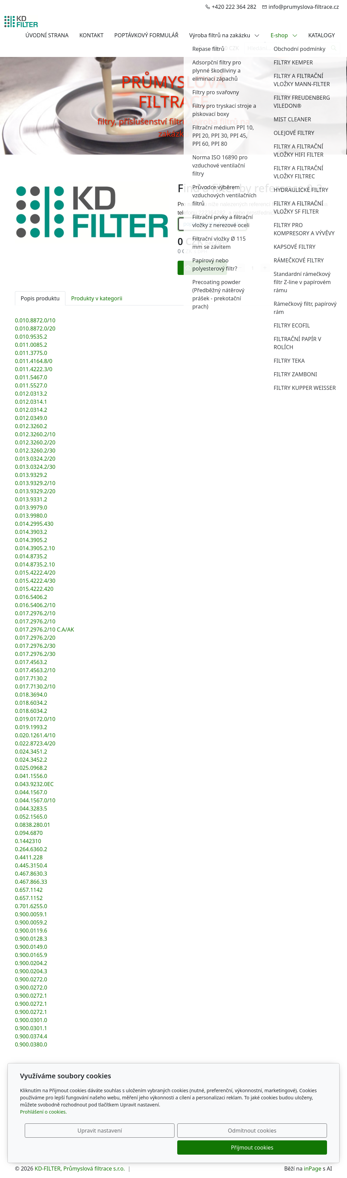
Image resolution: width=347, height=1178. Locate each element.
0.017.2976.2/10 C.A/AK (44, 629)
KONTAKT (91, 35)
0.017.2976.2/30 (35, 646)
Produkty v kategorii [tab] (96, 298)
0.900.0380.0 (31, 1044)
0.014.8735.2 (31, 556)
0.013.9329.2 (31, 475)
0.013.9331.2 (31, 499)
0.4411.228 (29, 857)
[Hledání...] (286, 48)
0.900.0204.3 (31, 971)
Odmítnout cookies (227, 1147)
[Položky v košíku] (216, 48)
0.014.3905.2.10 (35, 548)
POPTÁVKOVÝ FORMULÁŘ (146, 35)
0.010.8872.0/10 (35, 320)
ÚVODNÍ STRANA (46, 35)
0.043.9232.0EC (34, 784)
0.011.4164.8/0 (33, 361)
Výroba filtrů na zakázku (224, 35)
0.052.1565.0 (31, 816)
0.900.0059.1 (31, 914)
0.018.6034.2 (31, 702)
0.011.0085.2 (31, 344)
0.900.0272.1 (31, 995)
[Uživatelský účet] (200, 48)
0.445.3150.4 (31, 865)
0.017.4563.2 (31, 662)
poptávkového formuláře (212, 224)
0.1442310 (28, 841)
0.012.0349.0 (31, 418)
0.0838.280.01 (32, 824)
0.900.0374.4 (31, 1036)
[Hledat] (334, 48)
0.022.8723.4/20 (35, 743)
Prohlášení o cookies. (43, 1128)
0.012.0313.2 (31, 393)
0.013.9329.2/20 (35, 491)
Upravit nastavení (159, 1147)
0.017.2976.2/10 (35, 613)
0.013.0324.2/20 (35, 458)
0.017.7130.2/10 (35, 686)
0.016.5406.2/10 (35, 605)
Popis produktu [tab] (40, 298)
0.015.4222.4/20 (35, 572)
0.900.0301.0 (31, 1020)
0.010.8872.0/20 (35, 328)
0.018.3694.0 (31, 694)
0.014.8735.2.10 (35, 564)
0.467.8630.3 (31, 873)
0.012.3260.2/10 (35, 434)
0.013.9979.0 (31, 507)
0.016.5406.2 (31, 597)
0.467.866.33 (31, 881)
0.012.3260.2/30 (35, 450)
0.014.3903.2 (31, 532)
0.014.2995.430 (34, 523)
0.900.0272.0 (31, 979)
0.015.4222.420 (34, 589)
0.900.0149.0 (31, 947)
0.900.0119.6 (31, 930)
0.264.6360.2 (31, 849)
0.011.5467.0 (31, 377)
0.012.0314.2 (31, 410)
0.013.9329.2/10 (35, 483)
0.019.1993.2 (31, 727)
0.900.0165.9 (31, 955)
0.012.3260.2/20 (35, 442)
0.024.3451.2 (31, 751)
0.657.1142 (29, 890)
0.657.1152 (29, 898)
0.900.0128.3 (31, 938)
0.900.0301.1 (31, 1028)
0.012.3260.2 (31, 426)
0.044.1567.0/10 (35, 800)
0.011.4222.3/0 (33, 369)
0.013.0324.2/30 (35, 467)
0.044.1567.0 (31, 792)
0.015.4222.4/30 (35, 580)
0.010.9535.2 (31, 336)
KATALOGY (321, 35)
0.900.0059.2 (31, 922)
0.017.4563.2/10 (35, 670)
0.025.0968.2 (31, 768)
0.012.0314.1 (31, 401)
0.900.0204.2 (31, 963)
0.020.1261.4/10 (35, 735)
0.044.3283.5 (31, 808)
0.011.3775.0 (31, 353)
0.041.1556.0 (31, 776)
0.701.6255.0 (31, 906)
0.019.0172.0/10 (35, 719)
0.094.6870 (29, 833)
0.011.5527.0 (31, 385)
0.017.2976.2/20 (35, 637)
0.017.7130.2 (31, 678)
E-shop (283, 35)
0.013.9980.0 (31, 515)
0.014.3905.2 (31, 540)
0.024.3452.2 (31, 759)
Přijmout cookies (294, 1147)
